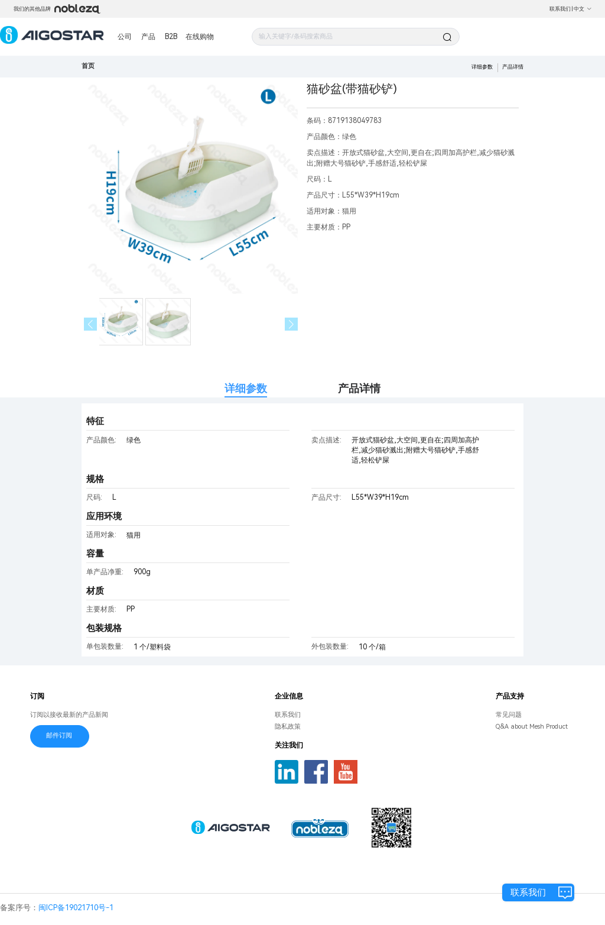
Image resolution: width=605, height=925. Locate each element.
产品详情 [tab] (359, 388)
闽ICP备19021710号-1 (75, 907)
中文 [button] (583, 9)
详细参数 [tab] (246, 388)
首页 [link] (88, 66)
